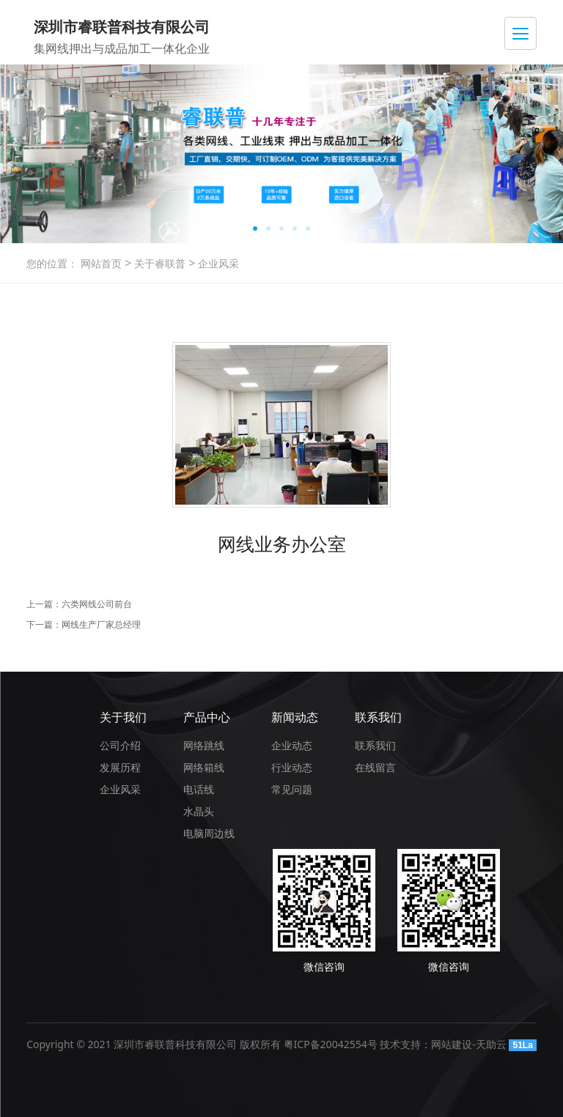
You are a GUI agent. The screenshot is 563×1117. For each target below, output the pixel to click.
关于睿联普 (158, 263)
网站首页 (101, 263)
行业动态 (291, 767)
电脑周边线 (209, 833)
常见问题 (291, 789)
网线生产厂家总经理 (101, 624)
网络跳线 (203, 745)
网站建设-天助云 (469, 1044)
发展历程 (120, 767)
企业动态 (291, 745)
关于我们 (123, 717)
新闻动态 (294, 717)
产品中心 (206, 717)
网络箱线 (203, 767)
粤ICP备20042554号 (331, 1044)
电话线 (198, 789)
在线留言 (375, 767)
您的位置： (52, 263)
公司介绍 (120, 745)
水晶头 (198, 811)
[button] (255, 228)
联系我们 (378, 717)
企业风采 (217, 263)
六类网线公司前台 (97, 604)
